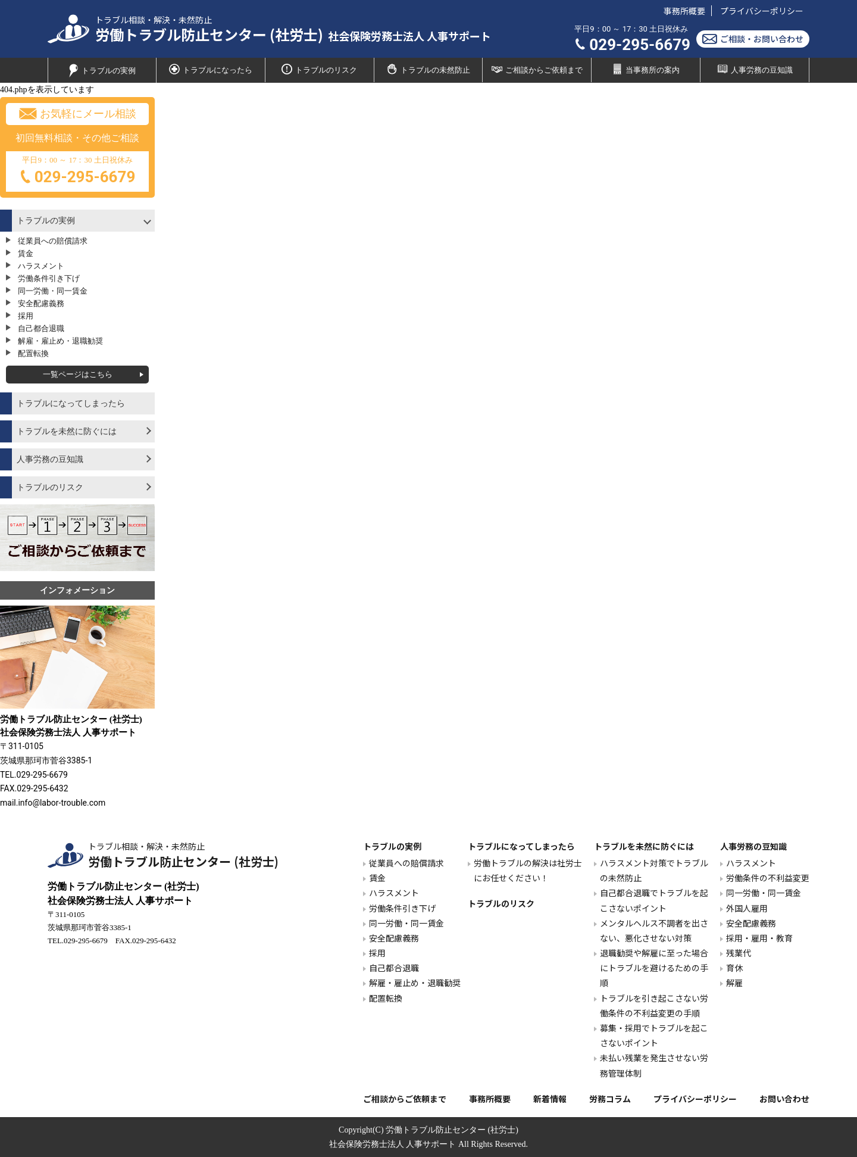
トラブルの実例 (102, 70)
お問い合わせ (784, 1099)
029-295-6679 (632, 45)
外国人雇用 (747, 908)
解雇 (734, 982)
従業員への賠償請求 (52, 240)
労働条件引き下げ (49, 278)
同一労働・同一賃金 (52, 290)
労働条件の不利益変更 (767, 878)
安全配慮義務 (41, 303)
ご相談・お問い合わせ (752, 39)
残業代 (738, 953)
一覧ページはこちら (77, 374)
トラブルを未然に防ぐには (67, 431)
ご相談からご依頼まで (537, 69)
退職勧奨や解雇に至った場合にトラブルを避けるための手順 (654, 967)
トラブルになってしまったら (71, 403)
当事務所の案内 (646, 69)
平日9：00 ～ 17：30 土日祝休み (77, 172)
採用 (25, 315)
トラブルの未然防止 (428, 69)
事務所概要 (684, 10)
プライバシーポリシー (761, 10)
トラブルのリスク (319, 69)
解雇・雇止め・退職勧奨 (60, 340)
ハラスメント (41, 265)
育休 (734, 968)
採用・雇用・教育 (759, 938)
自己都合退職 (41, 328)
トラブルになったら (210, 69)
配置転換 (33, 353)
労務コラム (610, 1099)
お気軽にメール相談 (77, 114)
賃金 (25, 253)
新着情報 (550, 1099)
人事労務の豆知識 (755, 69)
